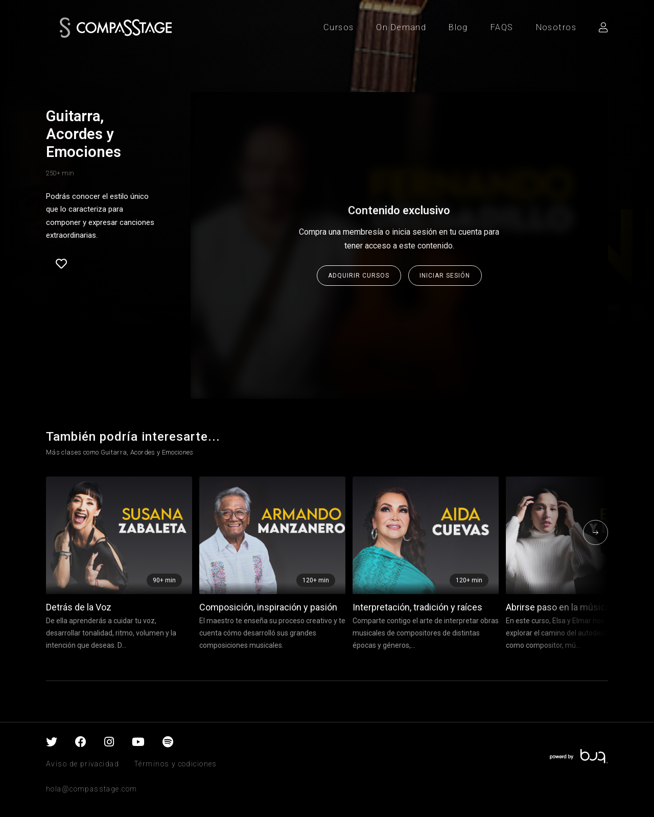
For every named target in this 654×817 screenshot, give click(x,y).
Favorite (61, 263)
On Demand (401, 27)
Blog (458, 27)
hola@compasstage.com (91, 789)
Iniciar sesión (444, 275)
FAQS (502, 27)
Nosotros (556, 27)
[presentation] (595, 532)
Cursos (338, 27)
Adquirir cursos (358, 275)
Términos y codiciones (175, 764)
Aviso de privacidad (82, 764)
